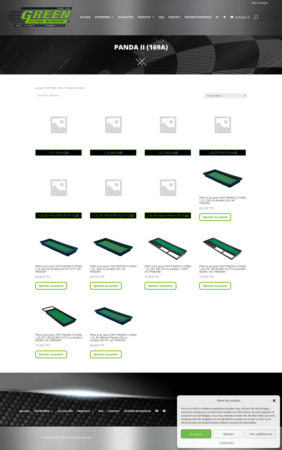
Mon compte (260, 3)
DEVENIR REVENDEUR (198, 17)
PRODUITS (144, 17)
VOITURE (51, 88)
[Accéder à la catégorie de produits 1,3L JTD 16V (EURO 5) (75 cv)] (113, 191)
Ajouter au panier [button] (215, 217)
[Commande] (225, 95)
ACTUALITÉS (125, 17)
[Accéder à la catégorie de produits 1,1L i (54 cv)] (58, 128)
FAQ (161, 17)
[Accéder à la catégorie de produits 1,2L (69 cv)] (113, 128)
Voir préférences (261, 434)
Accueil (39, 88)
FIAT (60, 88)
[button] (274, 401)
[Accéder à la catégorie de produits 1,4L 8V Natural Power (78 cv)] (168, 191)
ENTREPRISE (102, 17)
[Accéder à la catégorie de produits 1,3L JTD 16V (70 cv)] (222, 128)
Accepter (196, 434)
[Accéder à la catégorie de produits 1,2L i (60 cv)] (168, 128)
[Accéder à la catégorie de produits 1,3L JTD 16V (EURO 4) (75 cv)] (58, 191)
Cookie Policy (226, 442)
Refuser (228, 434)
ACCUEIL (85, 17)
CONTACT (174, 17)
